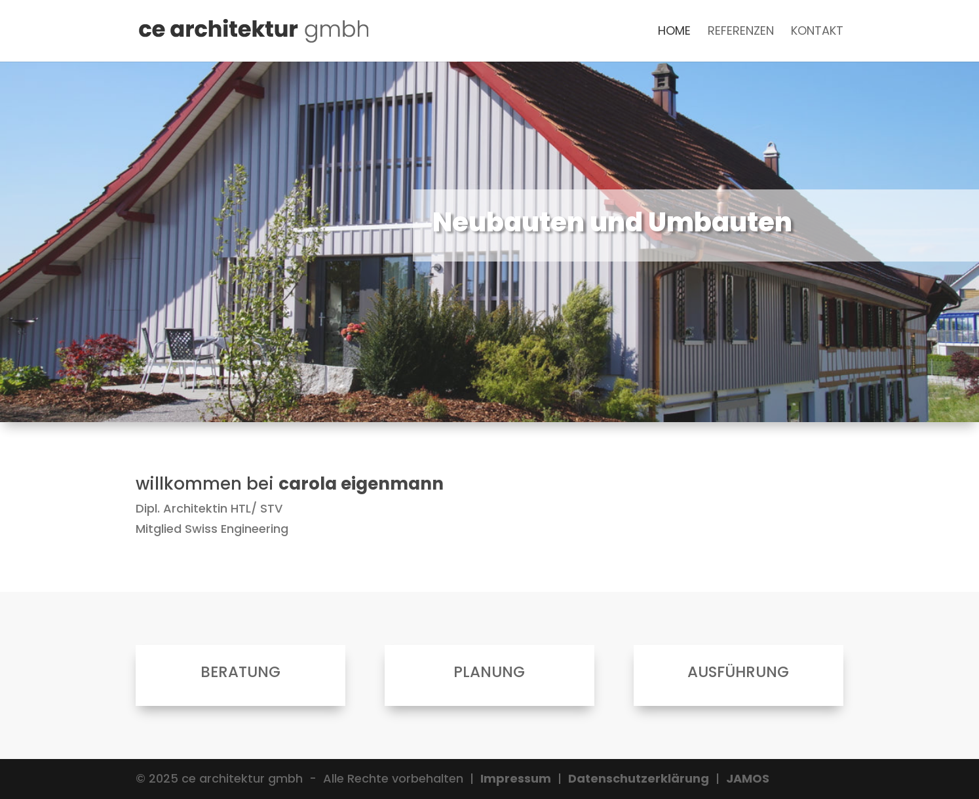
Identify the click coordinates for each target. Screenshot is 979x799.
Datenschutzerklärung (638, 778)
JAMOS (747, 778)
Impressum (515, 778)
